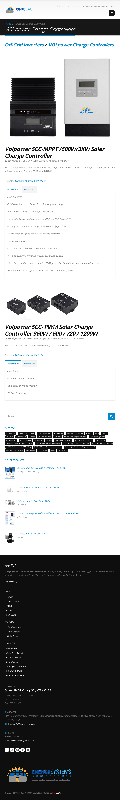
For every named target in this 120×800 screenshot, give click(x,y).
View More (11, 581)
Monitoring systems (15, 675)
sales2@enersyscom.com (22, 740)
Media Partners (13, 636)
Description (13, 189)
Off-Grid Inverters (24, 44)
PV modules (11, 648)
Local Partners (13, 631)
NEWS (9, 606)
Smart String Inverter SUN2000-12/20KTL (38, 487)
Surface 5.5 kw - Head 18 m (31, 533)
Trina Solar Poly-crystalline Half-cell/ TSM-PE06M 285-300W (47, 513)
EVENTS (9, 610)
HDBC (58, 793)
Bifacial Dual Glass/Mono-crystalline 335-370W (41, 467)
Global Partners (14, 627)
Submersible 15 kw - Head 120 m (34, 501)
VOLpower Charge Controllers (81, 44)
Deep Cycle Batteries (15, 653)
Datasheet (29, 189)
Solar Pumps (12, 662)
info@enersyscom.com (24, 724)
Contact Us (74, 6)
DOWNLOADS (13, 601)
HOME (8, 23)
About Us (59, 6)
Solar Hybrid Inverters (16, 666)
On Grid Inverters (14, 657)
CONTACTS (11, 615)
